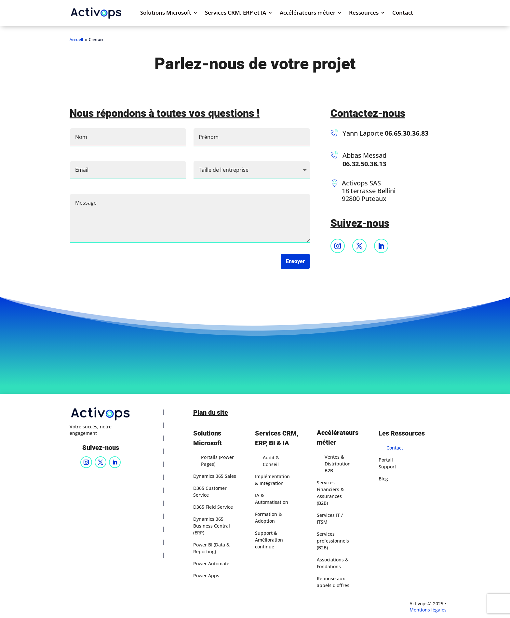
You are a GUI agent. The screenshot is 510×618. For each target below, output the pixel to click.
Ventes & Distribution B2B (338, 464)
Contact (402, 13)
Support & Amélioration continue (269, 540)
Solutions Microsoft (165, 13)
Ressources (364, 13)
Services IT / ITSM (330, 518)
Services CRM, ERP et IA (235, 13)
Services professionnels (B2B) (333, 541)
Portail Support (387, 463)
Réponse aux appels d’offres (333, 581)
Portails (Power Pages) (217, 460)
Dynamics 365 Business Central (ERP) (211, 526)
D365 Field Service (213, 507)
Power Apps (206, 575)
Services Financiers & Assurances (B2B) (330, 492)
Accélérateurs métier (307, 13)
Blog (383, 479)
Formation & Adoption (268, 517)
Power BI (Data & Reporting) (211, 548)
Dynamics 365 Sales (214, 476)
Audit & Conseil (271, 460)
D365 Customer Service (210, 491)
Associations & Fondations (332, 563)
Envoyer (295, 261)
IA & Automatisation (271, 498)
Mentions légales (428, 610)
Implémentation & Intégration (272, 479)
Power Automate (211, 563)
